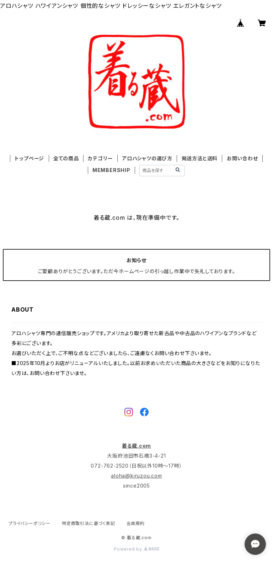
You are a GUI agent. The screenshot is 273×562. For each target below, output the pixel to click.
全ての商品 (66, 158)
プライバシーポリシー (29, 523)
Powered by (136, 549)
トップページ (29, 158)
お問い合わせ (242, 158)
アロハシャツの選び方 (147, 158)
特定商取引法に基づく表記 (88, 523)
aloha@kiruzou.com (136, 476)
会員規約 (136, 523)
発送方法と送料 (200, 158)
